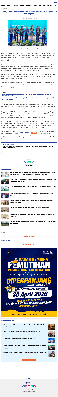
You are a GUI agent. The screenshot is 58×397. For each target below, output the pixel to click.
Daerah (22, 5)
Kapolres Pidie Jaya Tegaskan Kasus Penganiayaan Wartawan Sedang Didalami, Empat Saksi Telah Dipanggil (28, 146)
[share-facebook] (25, 162)
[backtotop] (29, 379)
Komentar (29, 165)
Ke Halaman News (29, 236)
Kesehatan (50, 5)
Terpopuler (9, 5)
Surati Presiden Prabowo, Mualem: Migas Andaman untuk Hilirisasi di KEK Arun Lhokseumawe (25, 353)
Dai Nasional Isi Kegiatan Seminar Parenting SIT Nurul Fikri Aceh (22, 331)
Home (3, 5)
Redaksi (25, 389)
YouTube (35, 387)
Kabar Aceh (42, 5)
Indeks (16, 5)
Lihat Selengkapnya (29, 360)
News (3, 233)
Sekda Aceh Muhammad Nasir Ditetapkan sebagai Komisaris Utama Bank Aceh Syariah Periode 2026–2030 (25, 346)
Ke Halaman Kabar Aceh (29, 244)
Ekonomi (28, 5)
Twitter (32, 387)
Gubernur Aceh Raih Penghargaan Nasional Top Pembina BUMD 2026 (24, 325)
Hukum (35, 5)
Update (33, 132)
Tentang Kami (31, 389)
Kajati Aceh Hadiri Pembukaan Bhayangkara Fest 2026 (19, 338)
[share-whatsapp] (30, 162)
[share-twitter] (28, 162)
